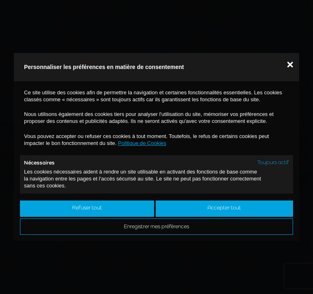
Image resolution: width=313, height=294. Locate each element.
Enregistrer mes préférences (156, 226)
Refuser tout (87, 208)
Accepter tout (224, 208)
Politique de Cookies (142, 143)
